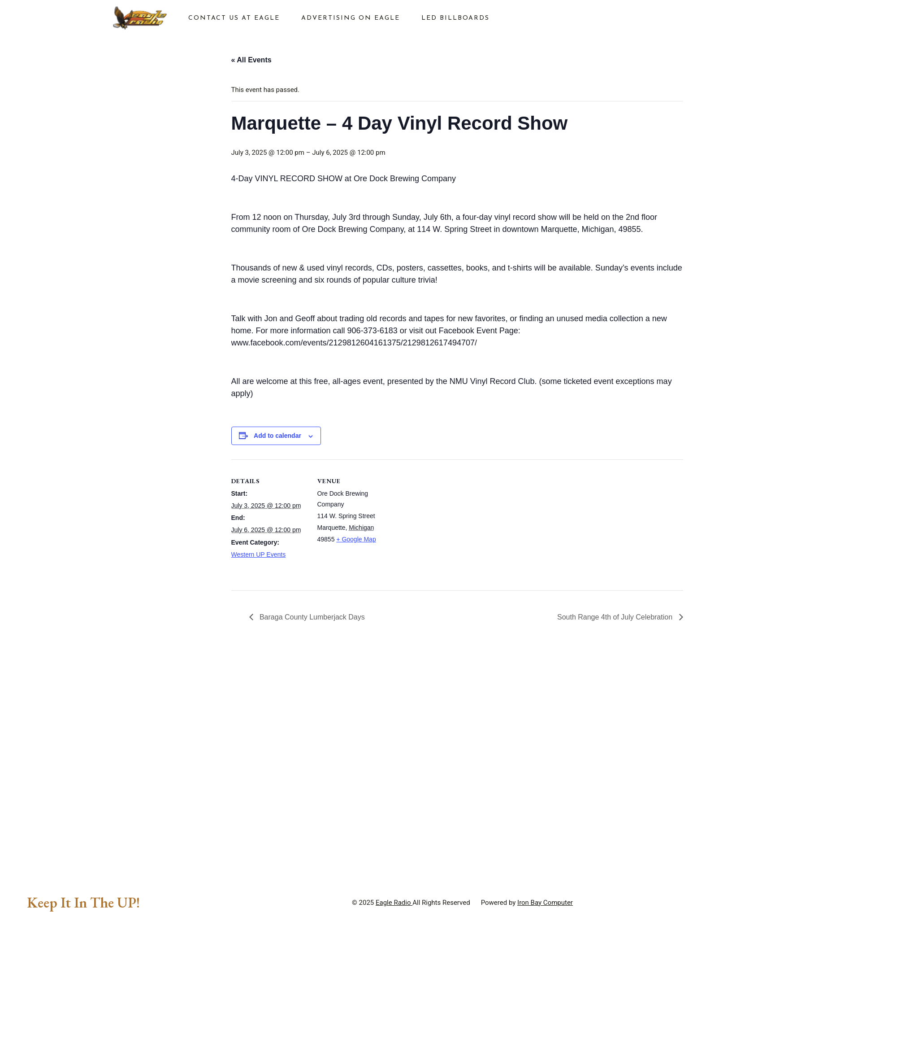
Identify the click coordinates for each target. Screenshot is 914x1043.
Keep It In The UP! (83, 964)
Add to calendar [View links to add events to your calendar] (277, 435)
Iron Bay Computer (545, 964)
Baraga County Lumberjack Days (311, 617)
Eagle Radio (394, 964)
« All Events (251, 60)
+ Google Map (356, 539)
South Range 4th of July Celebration (616, 617)
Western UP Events (258, 554)
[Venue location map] (450, 521)
